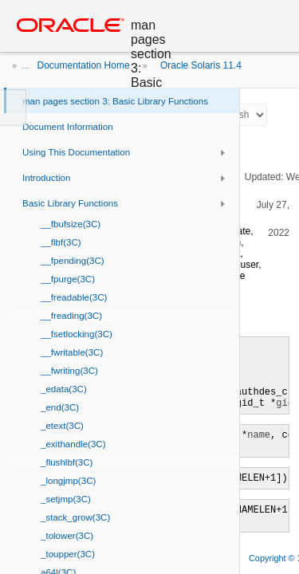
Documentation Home (83, 65)
